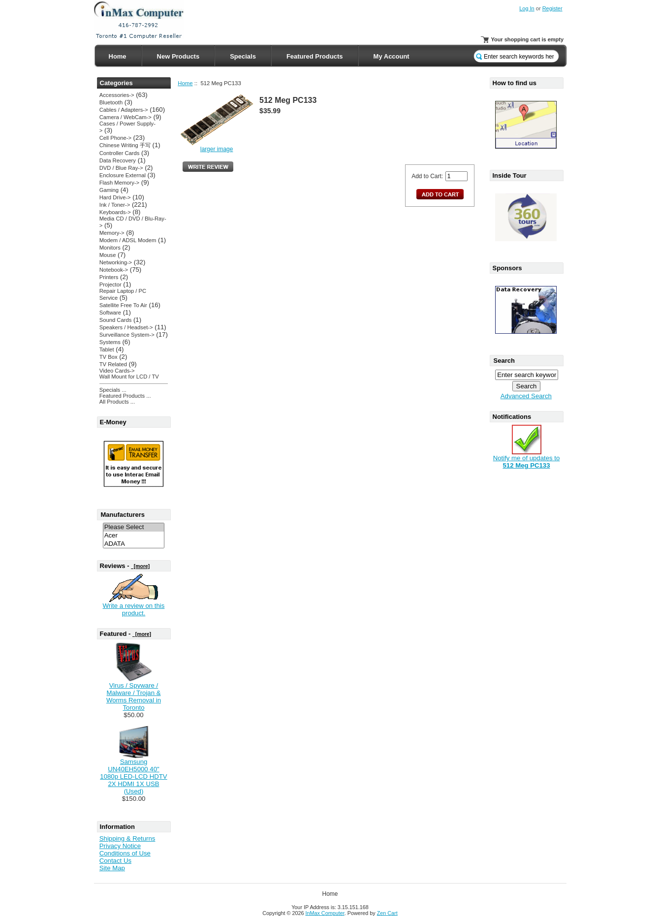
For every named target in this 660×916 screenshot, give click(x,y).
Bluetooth (111, 102)
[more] (140, 566)
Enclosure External (122, 175)
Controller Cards (119, 153)
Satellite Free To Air (123, 305)
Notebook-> (113, 270)
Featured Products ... (125, 396)
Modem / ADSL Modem (128, 240)
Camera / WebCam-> (125, 117)
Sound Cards (115, 320)
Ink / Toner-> (114, 205)
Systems (110, 342)
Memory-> (112, 233)
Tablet (106, 349)
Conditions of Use (125, 853)
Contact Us (115, 860)
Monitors (110, 248)
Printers (109, 277)
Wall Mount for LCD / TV (129, 376)
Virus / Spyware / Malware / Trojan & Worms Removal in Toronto (133, 696)
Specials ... (112, 390)
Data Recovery (117, 160)
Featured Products (314, 56)
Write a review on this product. (134, 609)
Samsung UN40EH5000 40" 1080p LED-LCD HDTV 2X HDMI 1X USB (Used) (133, 776)
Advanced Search (526, 396)
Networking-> (115, 262)
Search (504, 360)
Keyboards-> (115, 212)
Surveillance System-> (127, 335)
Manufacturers (123, 514)
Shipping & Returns (127, 838)
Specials (243, 56)
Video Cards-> (117, 371)
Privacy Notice (120, 846)
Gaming (109, 190)
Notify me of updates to (526, 458)
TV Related (113, 364)
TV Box (108, 357)
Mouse (107, 255)
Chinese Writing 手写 (125, 145)
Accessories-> (116, 95)
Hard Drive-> (115, 197)
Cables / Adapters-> (123, 110)
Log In (526, 8)
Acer (133, 536)
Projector (110, 284)
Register (552, 8)
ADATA (133, 544)
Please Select (133, 527)
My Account (391, 56)
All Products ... (117, 402)
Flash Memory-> (119, 183)
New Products (178, 56)
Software (110, 313)
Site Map (112, 868)
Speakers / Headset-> (126, 327)
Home (117, 56)
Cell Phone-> (115, 138)
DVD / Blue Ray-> (121, 168)
